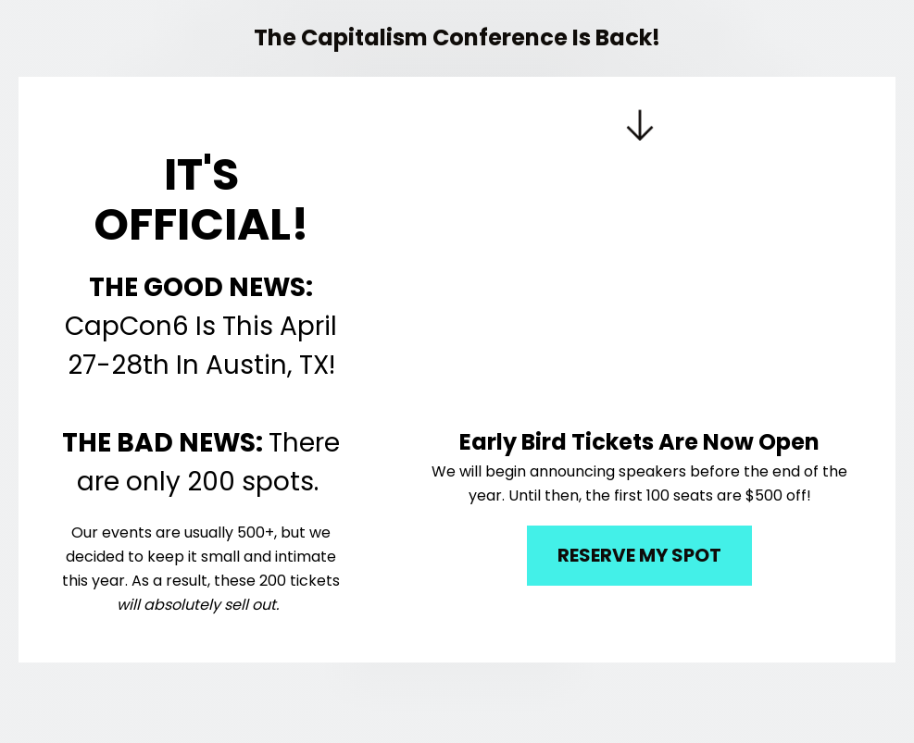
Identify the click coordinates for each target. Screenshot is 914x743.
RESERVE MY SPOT (639, 555)
